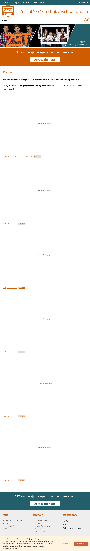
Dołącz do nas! (45, 60)
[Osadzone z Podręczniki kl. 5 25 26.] (45, 190)
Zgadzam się (80, 543)
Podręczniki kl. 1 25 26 (10, 480)
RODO (65, 521)
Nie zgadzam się (64, 543)
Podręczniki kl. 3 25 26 (10, 352)
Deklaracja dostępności (72, 528)
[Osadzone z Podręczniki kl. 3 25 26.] (45, 319)
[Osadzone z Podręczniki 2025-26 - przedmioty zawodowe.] (45, 123)
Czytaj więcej (14, 548)
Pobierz (37, 156)
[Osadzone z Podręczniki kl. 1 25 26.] (45, 447)
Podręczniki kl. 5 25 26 (10, 223)
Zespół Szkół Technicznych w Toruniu (54, 11)
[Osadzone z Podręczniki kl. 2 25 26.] (45, 383)
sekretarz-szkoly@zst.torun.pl (16, 2)
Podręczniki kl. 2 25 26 (10, 416)
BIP (64, 524)
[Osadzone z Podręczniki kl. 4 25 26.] (45, 255)
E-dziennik (83, 2)
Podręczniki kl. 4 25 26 (10, 288)
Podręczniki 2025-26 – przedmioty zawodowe (18, 156)
